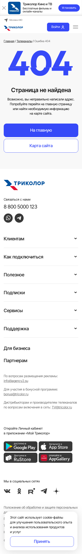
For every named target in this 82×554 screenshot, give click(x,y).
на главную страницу (56, 104)
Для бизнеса (17, 348)
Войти (58, 27)
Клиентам (14, 238)
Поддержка (16, 328)
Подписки (14, 292)
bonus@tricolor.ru (16, 394)
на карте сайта (40, 113)
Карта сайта (41, 145)
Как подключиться (23, 257)
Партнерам (15, 360)
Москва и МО (13, 20)
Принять (42, 541)
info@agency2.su (16, 381)
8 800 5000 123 (20, 207)
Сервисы (13, 310)
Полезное (14, 274)
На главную (41, 130)
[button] (75, 238)
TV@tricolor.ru (62, 407)
